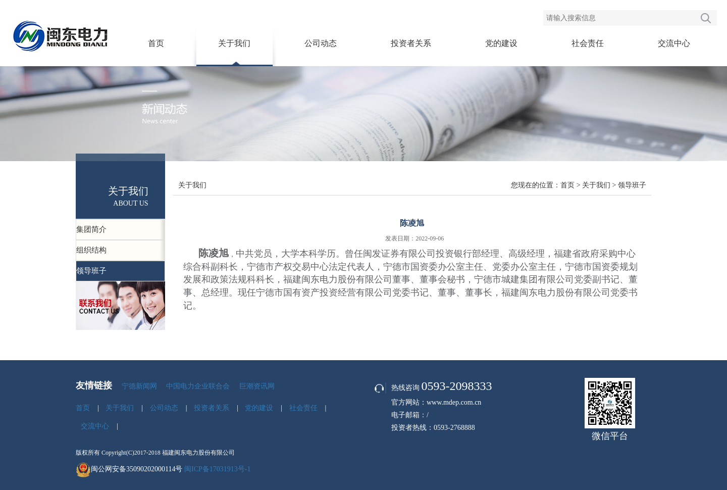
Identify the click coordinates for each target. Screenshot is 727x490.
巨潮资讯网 (257, 386)
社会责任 (588, 43)
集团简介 (91, 229)
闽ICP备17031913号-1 (217, 469)
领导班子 (91, 271)
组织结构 (91, 250)
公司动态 (320, 43)
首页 (156, 43)
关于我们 (234, 43)
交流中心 (674, 43)
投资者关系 (411, 43)
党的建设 (501, 43)
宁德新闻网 (139, 386)
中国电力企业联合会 (198, 386)
